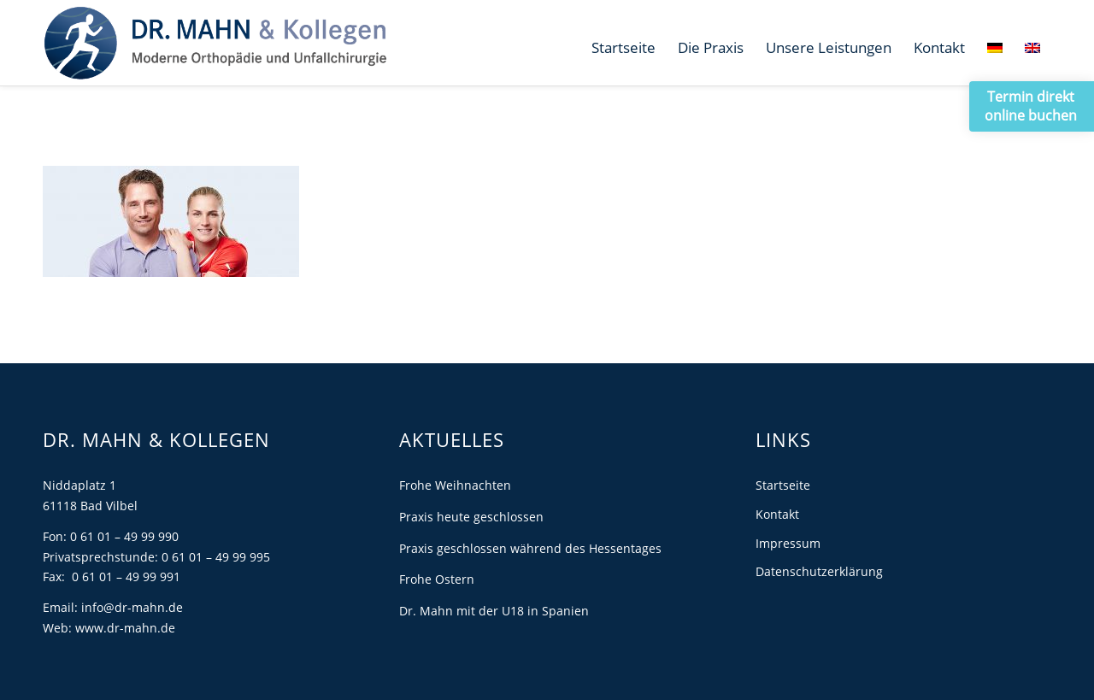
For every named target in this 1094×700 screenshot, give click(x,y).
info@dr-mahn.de (132, 607)
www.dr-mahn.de (125, 628)
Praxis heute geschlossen (471, 517)
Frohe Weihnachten (455, 485)
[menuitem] (623, 47)
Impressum (788, 543)
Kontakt (777, 514)
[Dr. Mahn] (215, 42)
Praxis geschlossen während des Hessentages (530, 548)
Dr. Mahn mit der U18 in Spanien (494, 611)
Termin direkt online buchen (1031, 106)
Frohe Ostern (436, 579)
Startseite (783, 485)
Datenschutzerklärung (819, 571)
